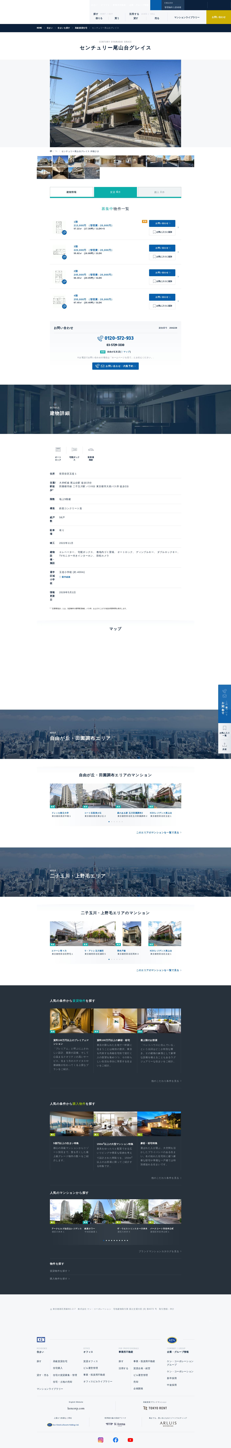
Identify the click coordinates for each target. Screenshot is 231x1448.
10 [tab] (127, 1214)
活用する (134, 14)
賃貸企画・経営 (141, 1343)
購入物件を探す (59, 1252)
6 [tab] (122, 789)
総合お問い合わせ (82, 1435)
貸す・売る (43, 1349)
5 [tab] (119, 789)
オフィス (109, 5)
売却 (135, 1356)
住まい (96, 5)
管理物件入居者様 (173, 7)
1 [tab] (109, 789)
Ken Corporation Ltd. (32, 12)
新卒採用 (172, 1353)
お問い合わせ (219, 17)
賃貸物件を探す (59, 1244)
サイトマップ (151, 1435)
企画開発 (138, 1363)
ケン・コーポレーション (180, 1346)
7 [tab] (119, 1214)
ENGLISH (169, 3)
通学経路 (79, 558)
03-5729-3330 (115, 345)
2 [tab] (111, 789)
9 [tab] (124, 1214)
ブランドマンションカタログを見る (159, 1225)
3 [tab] (114, 789)
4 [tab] (116, 789)
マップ (126, 352)
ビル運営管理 (90, 1342)
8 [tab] (122, 1214)
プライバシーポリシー (110, 1435)
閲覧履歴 (195, 7)
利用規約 (133, 1435)
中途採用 (172, 1359)
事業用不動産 (126, 5)
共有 (224, 749)
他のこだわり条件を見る (165, 1049)
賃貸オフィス (90, 1336)
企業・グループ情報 (149, 5)
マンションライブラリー (186, 17)
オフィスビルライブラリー (97, 1356)
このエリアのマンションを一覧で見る (157, 800)
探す (96, 14)
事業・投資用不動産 (94, 1349)
